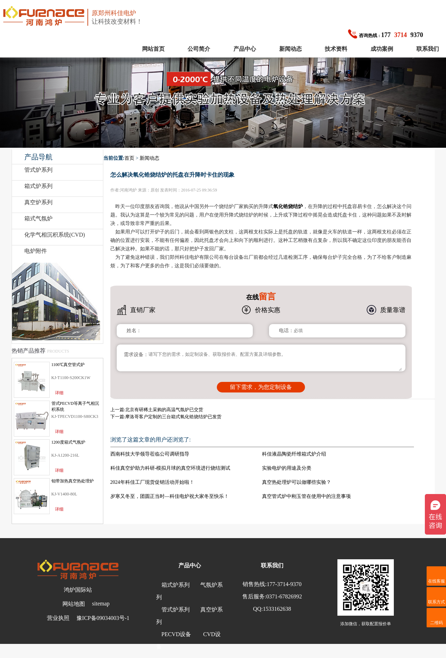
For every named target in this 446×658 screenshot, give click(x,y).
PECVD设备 (176, 634)
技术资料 (336, 49)
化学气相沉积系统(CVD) (54, 235)
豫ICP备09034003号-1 (103, 618)
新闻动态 (290, 49)
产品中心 (244, 49)
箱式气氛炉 (38, 218)
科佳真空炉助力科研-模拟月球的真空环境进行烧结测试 (170, 468)
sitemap (101, 604)
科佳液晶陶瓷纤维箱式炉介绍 (294, 454)
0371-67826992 (284, 596)
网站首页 (153, 49)
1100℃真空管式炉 (68, 364)
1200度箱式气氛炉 (68, 442)
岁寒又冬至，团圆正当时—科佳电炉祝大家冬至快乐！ (169, 496)
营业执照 (58, 618)
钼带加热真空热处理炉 (72, 481)
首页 (129, 158)
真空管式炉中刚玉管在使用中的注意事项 (306, 496)
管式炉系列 (38, 170)
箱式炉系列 (38, 186)
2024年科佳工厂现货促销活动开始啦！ (152, 482)
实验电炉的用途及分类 (286, 468)
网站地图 (73, 604)
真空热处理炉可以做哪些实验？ (296, 482)
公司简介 (199, 49)
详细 (59, 392)
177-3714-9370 (284, 584)
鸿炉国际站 (78, 590)
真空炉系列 (38, 202)
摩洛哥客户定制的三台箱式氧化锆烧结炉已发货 (173, 416)
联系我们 (427, 49)
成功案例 (382, 49)
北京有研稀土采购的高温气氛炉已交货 (164, 409)
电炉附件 (35, 251)
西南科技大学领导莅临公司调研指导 (149, 454)
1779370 (385, 34)
